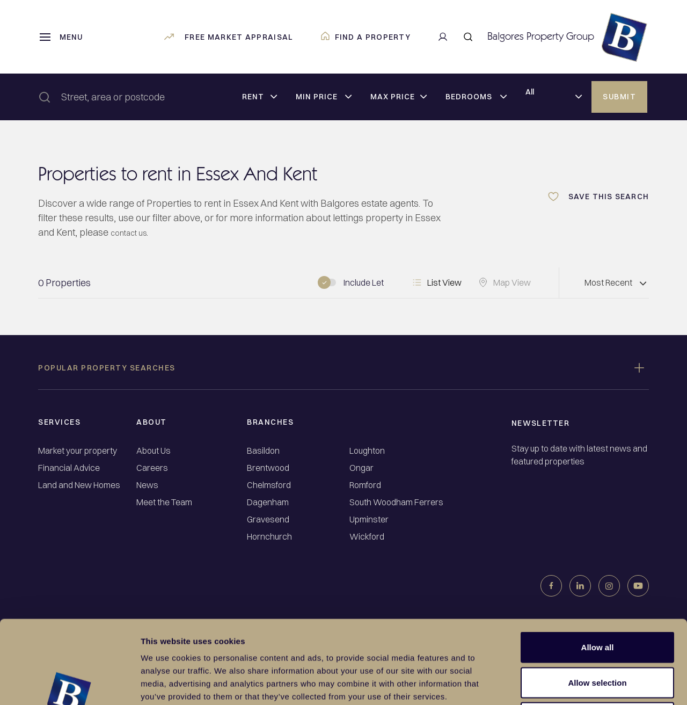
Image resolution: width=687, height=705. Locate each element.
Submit (619, 96)
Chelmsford (269, 485)
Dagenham (268, 502)
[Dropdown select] (259, 97)
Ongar (361, 468)
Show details (563, 683)
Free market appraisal (228, 37)
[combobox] (155, 97)
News (147, 485)
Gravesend (268, 519)
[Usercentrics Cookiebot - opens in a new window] (69, 684)
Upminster (369, 519)
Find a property (366, 37)
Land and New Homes (79, 485)
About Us (153, 451)
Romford (365, 485)
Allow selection (597, 599)
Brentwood (268, 468)
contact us (133, 232)
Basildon (263, 451)
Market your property (77, 451)
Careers (152, 468)
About (151, 422)
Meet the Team (164, 502)
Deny (598, 634)
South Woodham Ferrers (396, 502)
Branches (270, 422)
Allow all (597, 564)
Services (59, 422)
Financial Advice (69, 468)
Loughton (367, 451)
